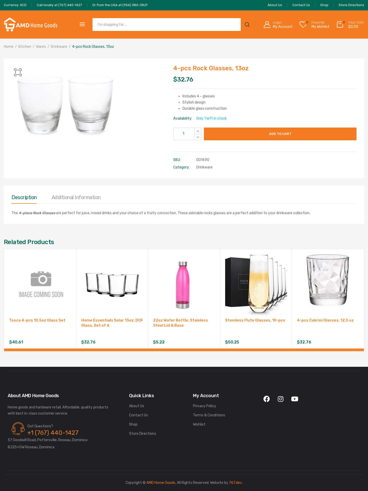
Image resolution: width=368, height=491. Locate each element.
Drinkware (59, 46)
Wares (41, 46)
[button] (18, 72)
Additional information (76, 197)
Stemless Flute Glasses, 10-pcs (255, 320)
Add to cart (280, 134)
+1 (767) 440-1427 (52, 432)
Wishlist (199, 424)
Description (24, 197)
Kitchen (24, 46)
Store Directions (142, 433)
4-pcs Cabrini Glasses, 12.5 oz (325, 320)
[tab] (24, 198)
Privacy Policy (204, 406)
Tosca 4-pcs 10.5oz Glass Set (37, 320)
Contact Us (138, 415)
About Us (136, 406)
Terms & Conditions (209, 415)
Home (9, 46)
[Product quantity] (187, 134)
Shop (133, 424)
